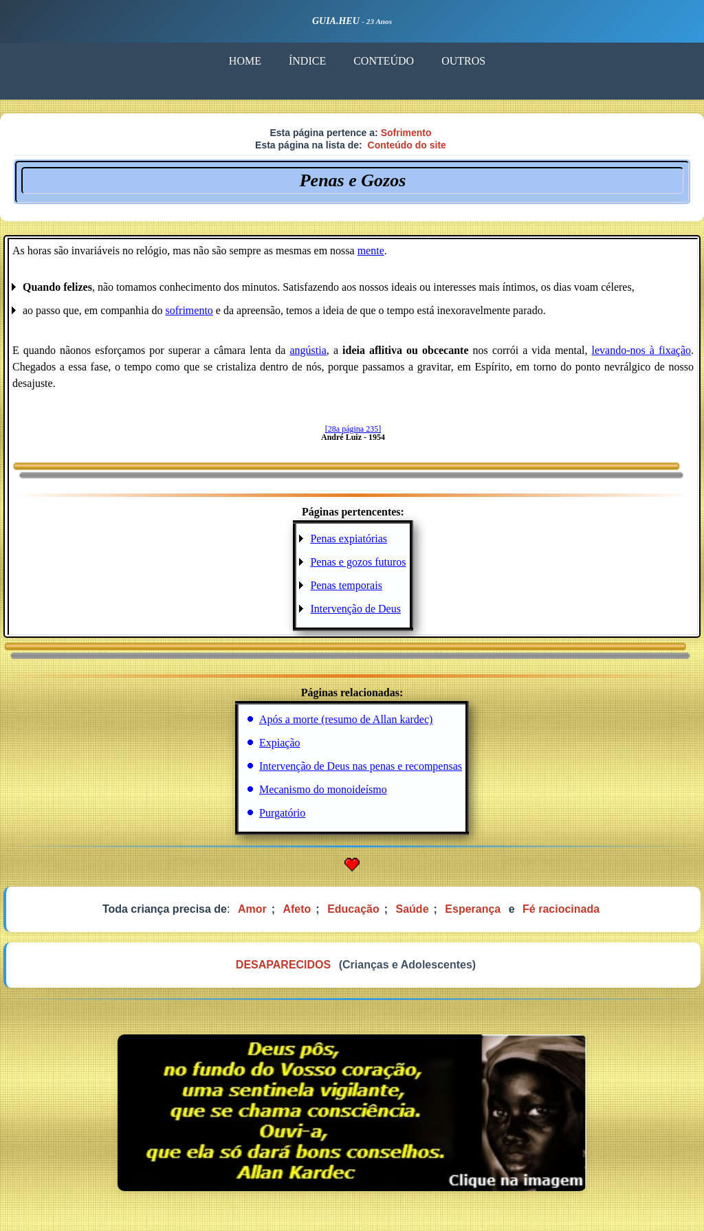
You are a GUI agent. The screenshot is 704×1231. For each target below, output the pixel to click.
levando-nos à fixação (642, 350)
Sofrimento (406, 132)
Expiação (279, 742)
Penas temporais (346, 585)
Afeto (297, 909)
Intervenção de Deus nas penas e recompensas (360, 766)
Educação (353, 909)
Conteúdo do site (407, 145)
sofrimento (189, 310)
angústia (308, 350)
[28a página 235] (353, 429)
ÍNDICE (307, 61)
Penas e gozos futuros (358, 562)
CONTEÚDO (383, 61)
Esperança (472, 909)
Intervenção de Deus (355, 608)
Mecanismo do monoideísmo (323, 789)
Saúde (412, 909)
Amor (252, 909)
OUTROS (463, 61)
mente (371, 250)
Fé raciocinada (561, 909)
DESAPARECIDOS (283, 965)
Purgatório (282, 813)
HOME (245, 61)
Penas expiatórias (348, 538)
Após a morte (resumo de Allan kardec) (345, 719)
